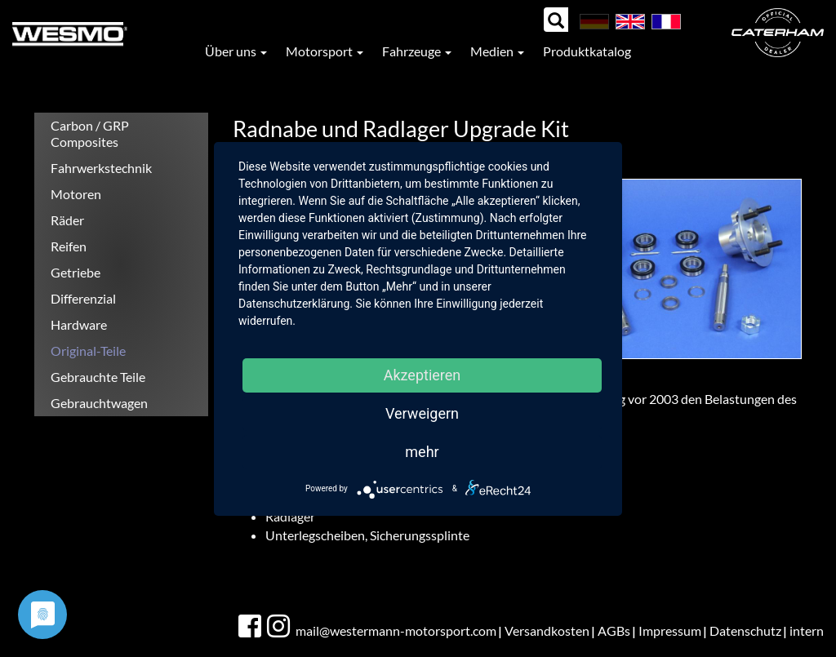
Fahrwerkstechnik (101, 167)
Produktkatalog (587, 51)
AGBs (614, 630)
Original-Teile (88, 350)
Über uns (236, 51)
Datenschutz (745, 630)
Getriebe (75, 272)
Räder (67, 220)
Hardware (79, 324)
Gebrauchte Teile (98, 376)
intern (806, 630)
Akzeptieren (422, 375)
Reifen (69, 246)
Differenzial (83, 298)
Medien (497, 51)
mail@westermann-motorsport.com (396, 630)
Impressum (669, 630)
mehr (421, 451)
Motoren (76, 194)
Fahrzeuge (416, 51)
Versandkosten (547, 630)
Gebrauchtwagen (99, 403)
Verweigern (422, 413)
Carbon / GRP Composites (90, 133)
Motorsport (324, 51)
